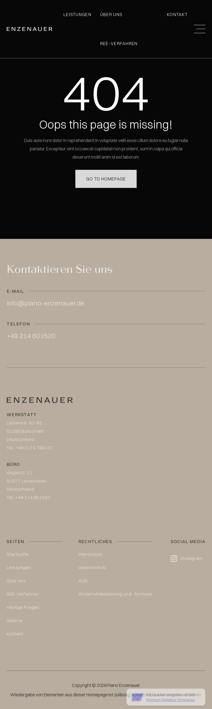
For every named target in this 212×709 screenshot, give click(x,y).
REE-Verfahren (119, 43)
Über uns (111, 14)
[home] (29, 29)
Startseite (18, 554)
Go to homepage (106, 173)
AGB (83, 580)
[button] (199, 29)
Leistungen (77, 14)
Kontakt (177, 14)
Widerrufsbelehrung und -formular (115, 594)
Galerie (14, 620)
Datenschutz (92, 567)
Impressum (90, 554)
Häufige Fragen (23, 607)
